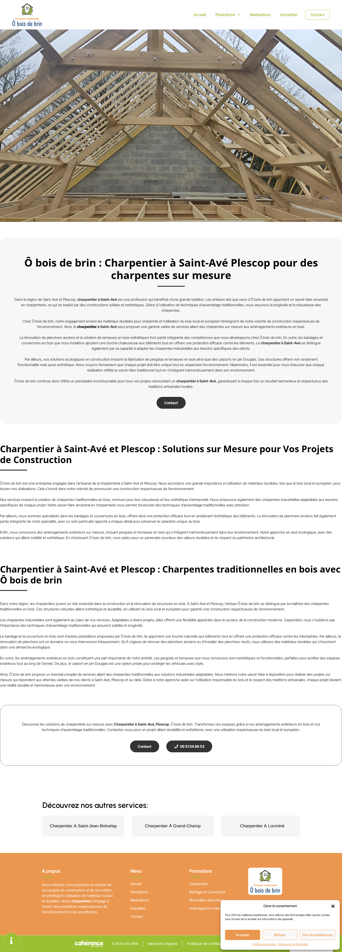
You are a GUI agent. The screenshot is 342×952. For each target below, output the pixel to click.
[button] (333, 906)
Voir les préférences (317, 935)
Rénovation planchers (206, 900)
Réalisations (257, 14)
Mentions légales (162, 943)
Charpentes (198, 884)
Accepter (242, 935)
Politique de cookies (264, 944)
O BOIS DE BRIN (125, 943)
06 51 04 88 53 (189, 746)
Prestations (224, 14)
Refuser (280, 935)
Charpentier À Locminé (262, 825)
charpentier (87, 326)
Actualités (286, 14)
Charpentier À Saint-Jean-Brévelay (83, 825)
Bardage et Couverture (207, 892)
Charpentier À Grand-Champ (173, 825)
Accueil (195, 14)
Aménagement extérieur (208, 908)
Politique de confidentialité (293, 944)
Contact (316, 14)
